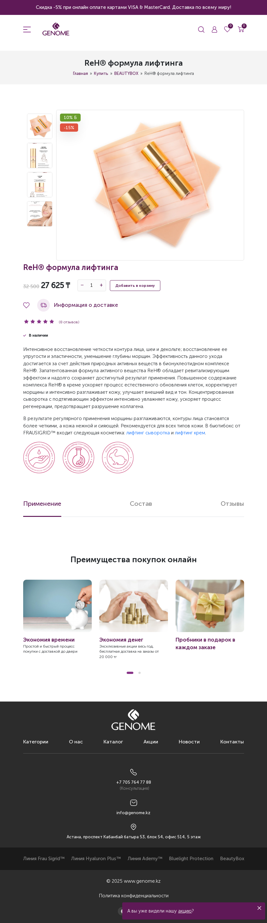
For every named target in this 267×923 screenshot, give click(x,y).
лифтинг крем (190, 433)
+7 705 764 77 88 (133, 782)
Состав (141, 503)
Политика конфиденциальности (134, 896)
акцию (185, 911)
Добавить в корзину (135, 285)
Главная (80, 73)
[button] (130, 673)
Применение (42, 503)
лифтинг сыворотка (148, 433)
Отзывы (232, 503)
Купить (101, 73)
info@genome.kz (133, 812)
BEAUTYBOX (126, 73)
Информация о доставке (77, 305)
